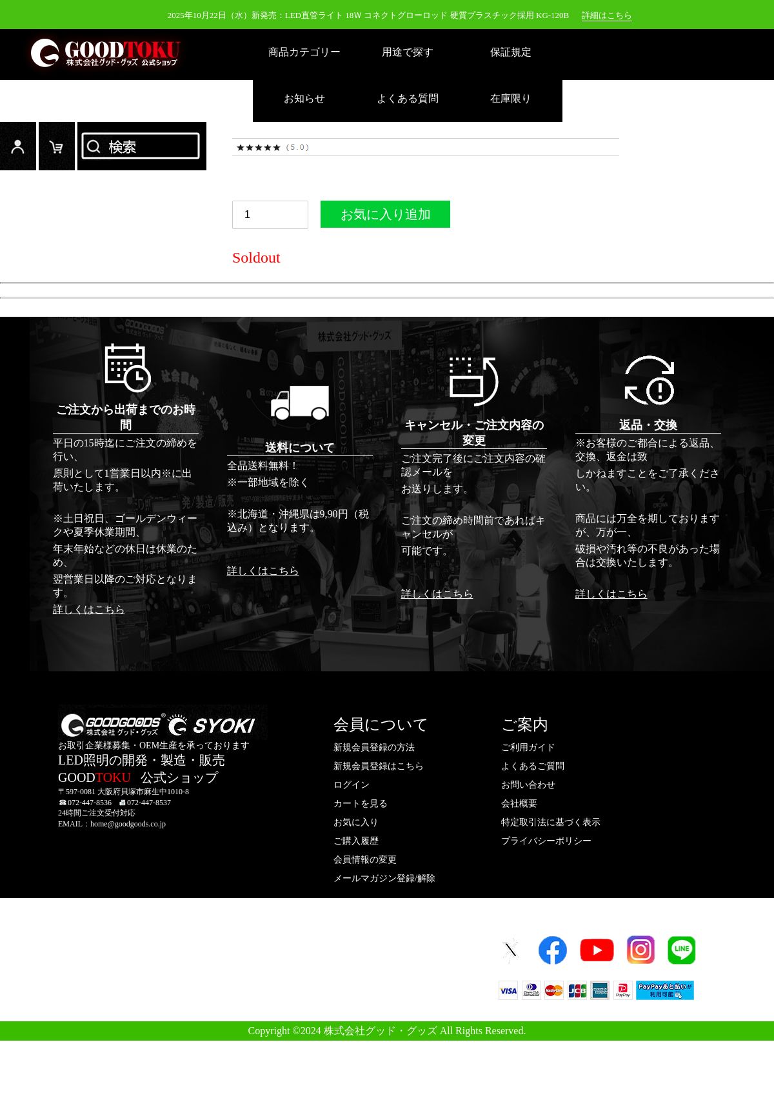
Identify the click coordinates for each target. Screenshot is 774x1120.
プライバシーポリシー (546, 841)
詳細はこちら (607, 15)
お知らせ (304, 98)
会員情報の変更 (365, 860)
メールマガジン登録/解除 (384, 878)
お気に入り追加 (385, 217)
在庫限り (510, 98)
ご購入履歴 (356, 841)
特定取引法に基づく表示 (550, 822)
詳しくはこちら (89, 609)
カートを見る (360, 803)
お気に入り (356, 822)
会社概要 (519, 803)
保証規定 (510, 51)
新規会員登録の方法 (374, 747)
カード (57, 146)
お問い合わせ (528, 785)
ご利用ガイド (528, 747)
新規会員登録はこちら (378, 766)
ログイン (18, 146)
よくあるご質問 (532, 766)
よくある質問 (408, 98)
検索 (141, 146)
